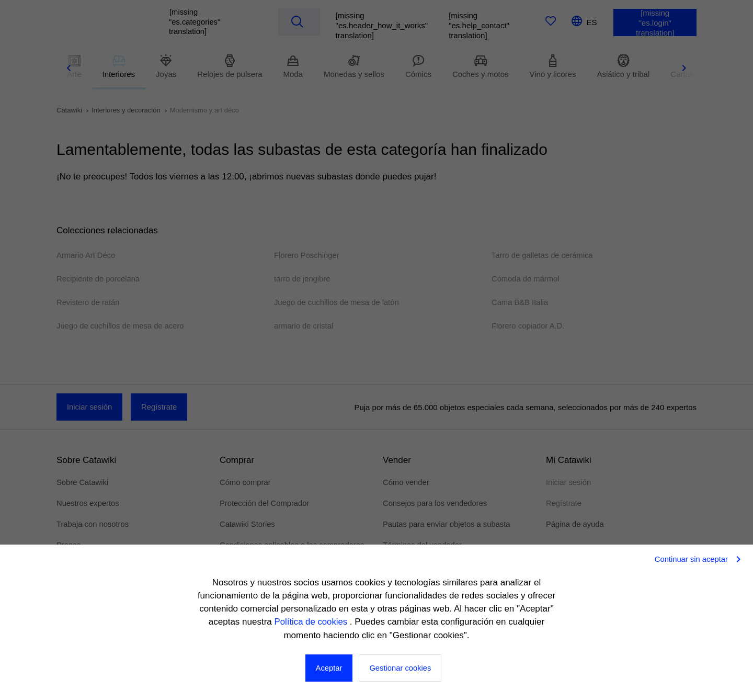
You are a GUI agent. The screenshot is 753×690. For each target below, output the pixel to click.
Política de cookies (311, 622)
